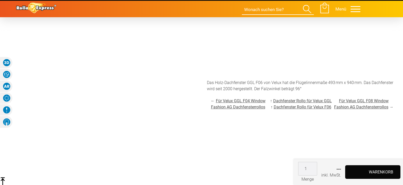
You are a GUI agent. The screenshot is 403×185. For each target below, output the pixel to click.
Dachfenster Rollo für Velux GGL (302, 100)
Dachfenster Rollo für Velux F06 (302, 107)
